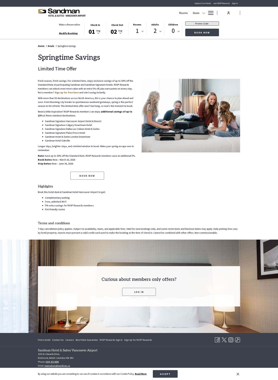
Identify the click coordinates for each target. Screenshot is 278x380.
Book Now (206, 32)
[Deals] (128, 13)
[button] (95, 28)
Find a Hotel (44, 339)
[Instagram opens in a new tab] (230, 339)
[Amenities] (193, 13)
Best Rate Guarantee (87, 339)
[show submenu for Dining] (183, 13)
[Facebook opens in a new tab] (217, 339)
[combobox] (137, 31)
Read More (141, 373)
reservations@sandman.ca (57, 365)
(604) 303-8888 (52, 361)
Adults (155, 24)
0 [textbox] (173, 31)
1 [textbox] (137, 31)
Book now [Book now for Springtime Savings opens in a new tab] (87, 175)
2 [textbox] (155, 31)
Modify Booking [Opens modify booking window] (68, 33)
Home (41, 46)
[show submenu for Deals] (135, 13)
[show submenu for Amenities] (203, 13)
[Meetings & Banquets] (152, 13)
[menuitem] (44, 340)
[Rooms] (115, 13)
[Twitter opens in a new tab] (224, 339)
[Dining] (174, 13)
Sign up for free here (67, 92)
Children (173, 24)
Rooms (137, 24)
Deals (51, 46)
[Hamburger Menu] (209, 13)
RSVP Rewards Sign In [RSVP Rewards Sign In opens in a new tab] (111, 340)
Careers (69, 339)
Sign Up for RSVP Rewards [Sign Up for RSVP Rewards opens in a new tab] (138, 340)
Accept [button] (165, 374)
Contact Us (58, 339)
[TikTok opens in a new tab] (237, 339)
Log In (139, 292)
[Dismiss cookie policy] (238, 374)
